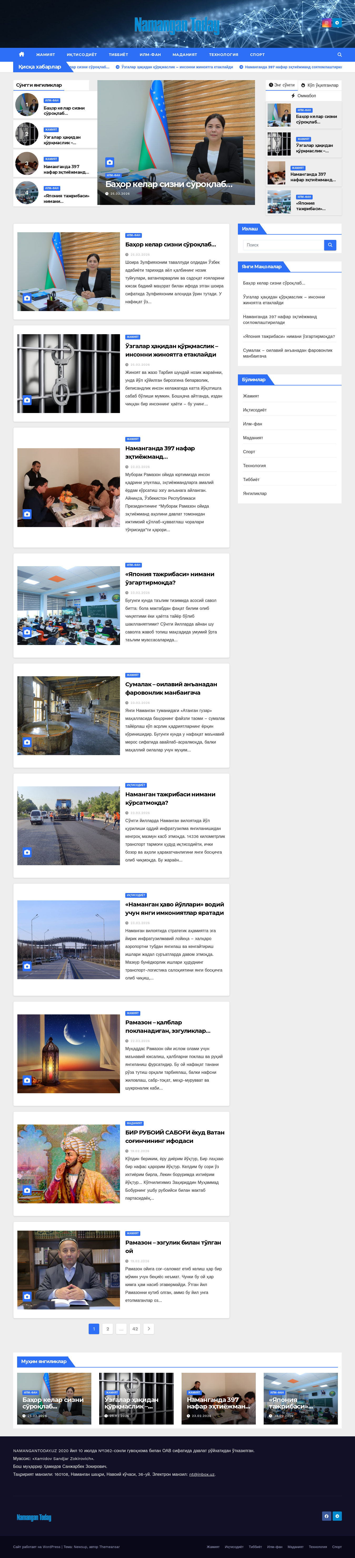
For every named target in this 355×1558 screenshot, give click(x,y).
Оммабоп (303, 95)
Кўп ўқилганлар (319, 85)
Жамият (45, 54)
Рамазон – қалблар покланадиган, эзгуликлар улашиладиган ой (165, 1031)
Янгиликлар (255, 493)
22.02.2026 (140, 1041)
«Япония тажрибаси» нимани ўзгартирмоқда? (289, 336)
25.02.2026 (120, 193)
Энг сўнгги (281, 84)
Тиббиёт (118, 54)
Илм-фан (150, 54)
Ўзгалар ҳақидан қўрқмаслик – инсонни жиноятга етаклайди (64, 145)
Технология (223, 54)
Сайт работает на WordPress (37, 1547)
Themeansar (109, 1547)
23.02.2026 (140, 467)
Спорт (257, 54)
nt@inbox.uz (201, 1474)
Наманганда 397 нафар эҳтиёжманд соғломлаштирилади (67, 172)
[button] (340, 54)
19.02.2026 (140, 1151)
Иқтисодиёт (82, 54)
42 (135, 1329)
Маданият (185, 54)
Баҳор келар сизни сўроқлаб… (64, 111)
